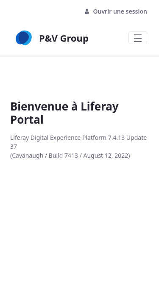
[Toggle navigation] (137, 37)
